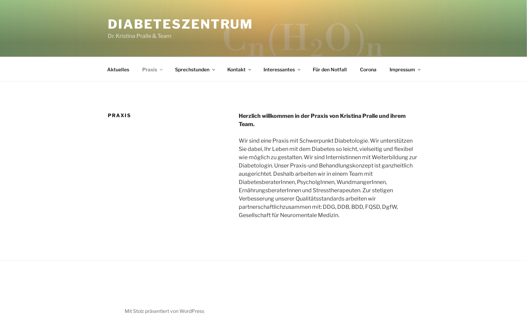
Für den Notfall (330, 69)
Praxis (153, 69)
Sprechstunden (195, 69)
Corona (368, 69)
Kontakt (239, 69)
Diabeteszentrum (180, 24)
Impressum (406, 69)
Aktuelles (118, 69)
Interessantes (282, 69)
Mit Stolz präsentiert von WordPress (164, 311)
